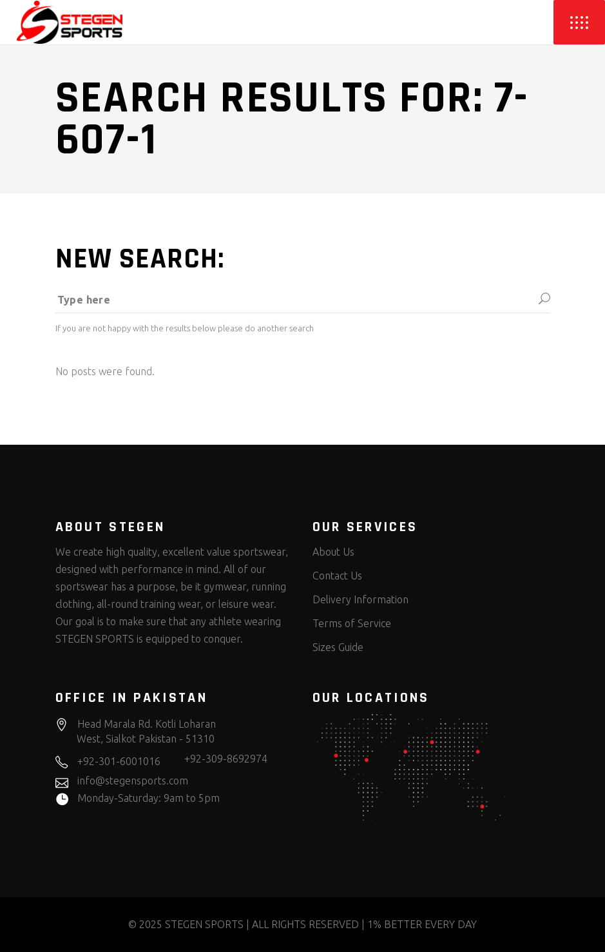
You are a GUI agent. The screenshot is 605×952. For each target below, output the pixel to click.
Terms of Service (351, 623)
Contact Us (337, 575)
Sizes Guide (337, 647)
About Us (333, 552)
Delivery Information (360, 599)
